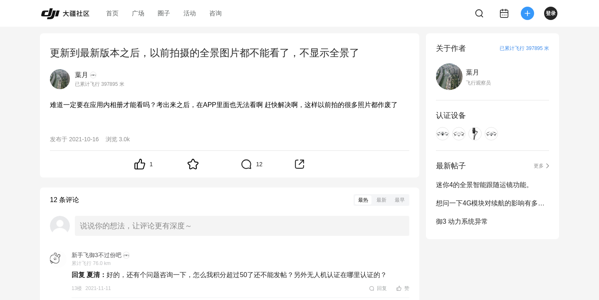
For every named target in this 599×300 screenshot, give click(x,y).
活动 (189, 13)
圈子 (164, 13)
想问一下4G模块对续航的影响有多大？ (492, 203)
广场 (138, 13)
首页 (112, 13)
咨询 (215, 13)
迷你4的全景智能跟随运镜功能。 (484, 184)
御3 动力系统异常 (462, 221)
